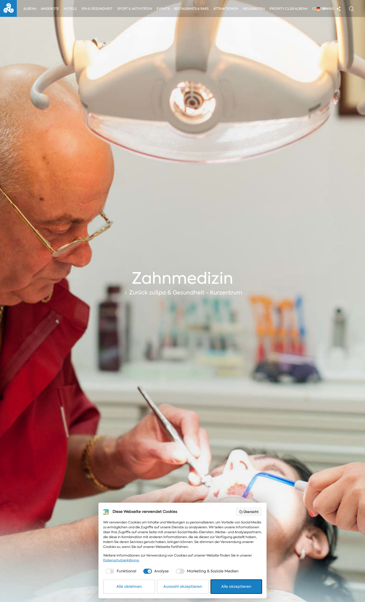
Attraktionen (226, 9)
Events (164, 9)
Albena (29, 9)
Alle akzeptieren (236, 586)
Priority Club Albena (290, 9)
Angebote (50, 9)
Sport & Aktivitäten (135, 9)
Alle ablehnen (129, 586)
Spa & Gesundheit (97, 9)
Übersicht (249, 512)
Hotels (70, 9)
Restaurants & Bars (192, 9)
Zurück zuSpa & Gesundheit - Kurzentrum (182, 292)
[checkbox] (120, 571)
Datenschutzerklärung (121, 560)
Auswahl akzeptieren (182, 586)
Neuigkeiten (255, 9)
